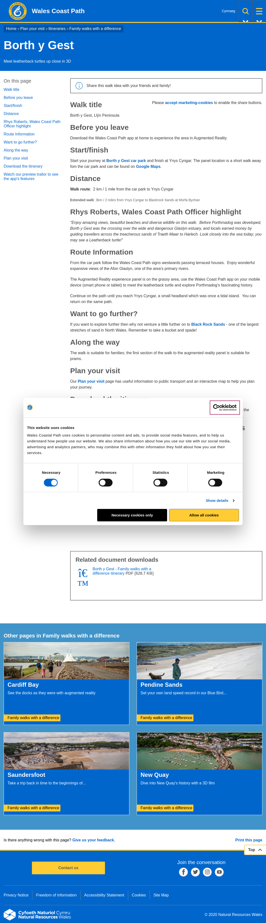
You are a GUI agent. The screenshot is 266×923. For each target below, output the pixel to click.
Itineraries (57, 29)
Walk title (11, 89)
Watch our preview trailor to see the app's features (31, 176)
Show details (217, 500)
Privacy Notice (16, 895)
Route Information (19, 134)
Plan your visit (32, 29)
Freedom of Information (56, 895)
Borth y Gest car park (126, 161)
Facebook (183, 872)
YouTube (219, 872)
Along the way (16, 150)
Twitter (195, 872)
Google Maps (148, 166)
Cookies (139, 895)
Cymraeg (228, 11)
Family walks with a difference (95, 29)
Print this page (248, 840)
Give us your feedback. (93, 840)
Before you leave (18, 97)
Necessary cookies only (132, 515)
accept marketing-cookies (189, 103)
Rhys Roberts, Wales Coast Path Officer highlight (32, 124)
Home (11, 29)
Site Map (161, 895)
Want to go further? (20, 142)
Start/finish (13, 106)
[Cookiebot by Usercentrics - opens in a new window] (225, 407)
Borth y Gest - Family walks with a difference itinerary (122, 571)
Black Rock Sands (208, 324)
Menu (259, 11)
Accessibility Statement (104, 895)
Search (245, 11)
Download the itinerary (23, 166)
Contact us (68, 868)
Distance (11, 114)
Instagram (207, 872)
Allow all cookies (204, 515)
